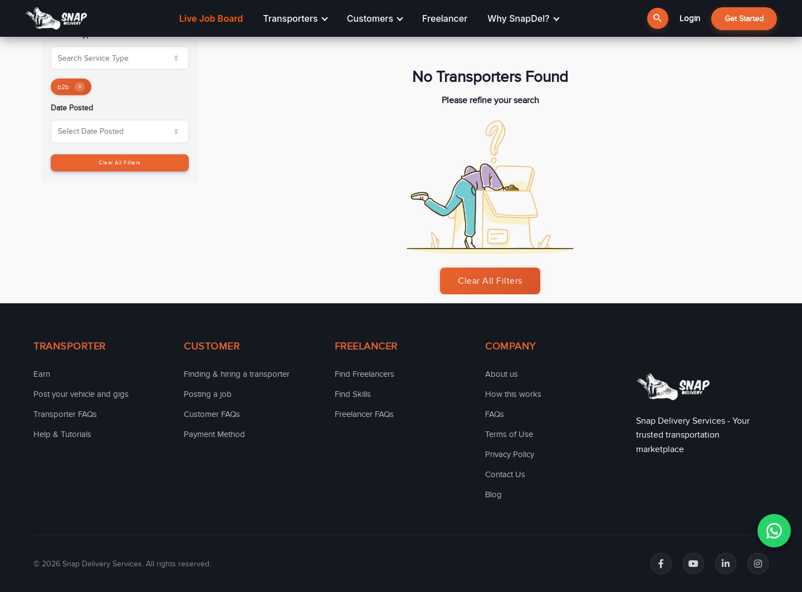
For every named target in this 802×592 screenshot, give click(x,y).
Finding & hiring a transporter (237, 374)
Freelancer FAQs (364, 414)
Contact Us (505, 474)
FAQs (494, 414)
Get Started (744, 18)
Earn (41, 374)
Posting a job (208, 394)
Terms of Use (509, 434)
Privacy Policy (509, 454)
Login (689, 18)
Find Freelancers (364, 374)
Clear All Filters (120, 162)
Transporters (295, 18)
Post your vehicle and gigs (81, 394)
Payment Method (214, 434)
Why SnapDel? (523, 18)
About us (501, 374)
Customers (375, 18)
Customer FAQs (212, 414)
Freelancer (444, 18)
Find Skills (353, 394)
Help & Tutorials (62, 434)
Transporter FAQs (65, 414)
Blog (493, 494)
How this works (513, 394)
